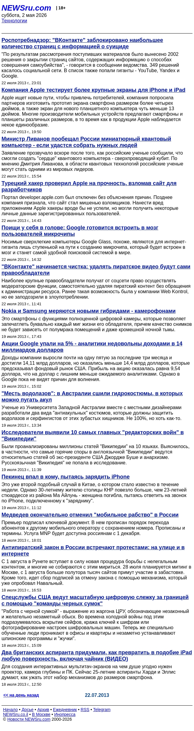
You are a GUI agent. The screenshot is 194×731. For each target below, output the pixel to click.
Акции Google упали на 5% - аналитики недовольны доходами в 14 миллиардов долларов (92, 347)
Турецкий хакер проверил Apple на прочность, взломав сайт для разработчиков (89, 186)
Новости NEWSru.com (28, 719)
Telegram (102, 709)
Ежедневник (65, 709)
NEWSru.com (26, 7)
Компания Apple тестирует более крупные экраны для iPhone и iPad (93, 90)
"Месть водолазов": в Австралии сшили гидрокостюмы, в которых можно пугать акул (92, 396)
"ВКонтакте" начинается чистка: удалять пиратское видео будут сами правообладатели (96, 270)
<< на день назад (21, 695)
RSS (85, 709)
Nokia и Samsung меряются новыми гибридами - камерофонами (89, 311)
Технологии (14, 20)
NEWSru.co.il (15, 714)
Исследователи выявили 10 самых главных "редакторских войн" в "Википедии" (93, 435)
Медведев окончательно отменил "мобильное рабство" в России (90, 515)
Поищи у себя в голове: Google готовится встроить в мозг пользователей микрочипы (80, 231)
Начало (10, 709)
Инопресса (65, 714)
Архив (43, 709)
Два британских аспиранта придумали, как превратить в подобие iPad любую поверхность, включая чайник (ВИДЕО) (97, 655)
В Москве (41, 714)
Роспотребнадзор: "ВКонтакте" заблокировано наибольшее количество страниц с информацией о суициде (82, 43)
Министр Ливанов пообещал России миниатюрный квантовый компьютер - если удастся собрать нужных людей (86, 142)
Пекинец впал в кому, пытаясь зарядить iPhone (66, 477)
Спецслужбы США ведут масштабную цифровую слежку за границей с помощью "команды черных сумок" (95, 600)
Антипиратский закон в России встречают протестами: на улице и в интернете (93, 550)
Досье (27, 709)
